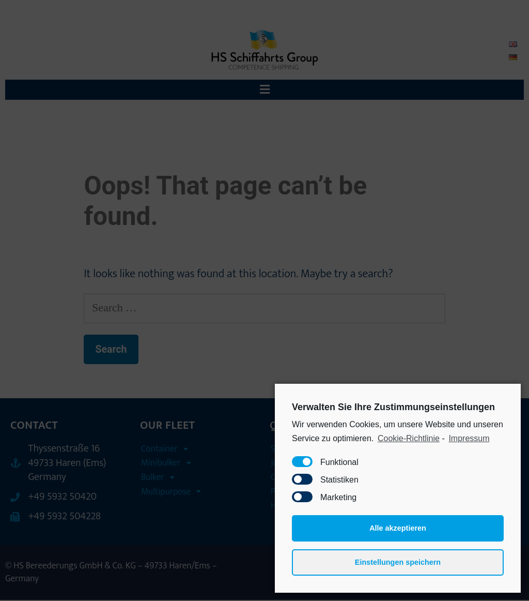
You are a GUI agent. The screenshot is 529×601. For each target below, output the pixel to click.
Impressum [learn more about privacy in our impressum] (468, 438)
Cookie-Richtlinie (409, 438)
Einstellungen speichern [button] (398, 562)
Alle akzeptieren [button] (397, 528)
